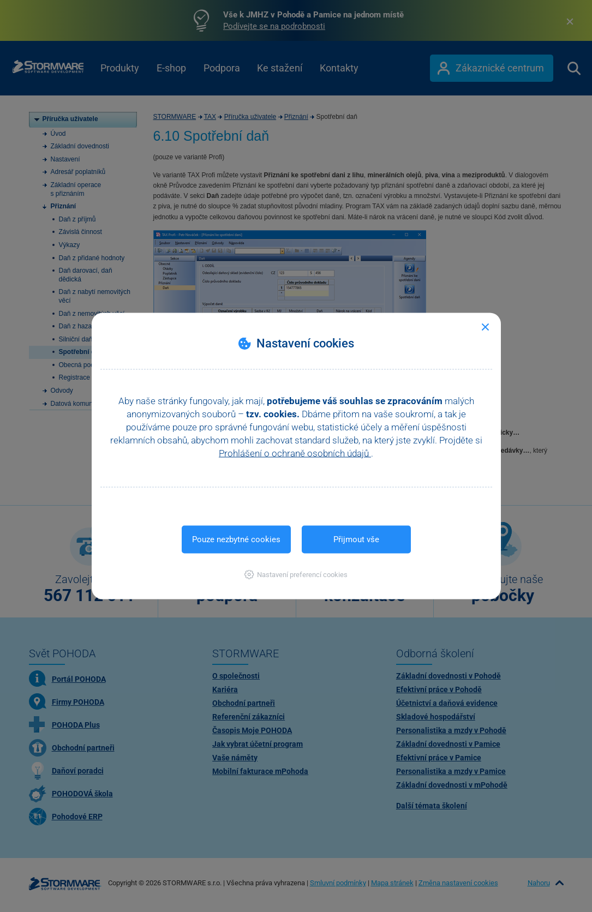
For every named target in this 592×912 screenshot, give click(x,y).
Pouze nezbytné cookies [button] (236, 539)
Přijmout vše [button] (356, 539)
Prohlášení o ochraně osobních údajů (295, 453)
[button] (296, 575)
